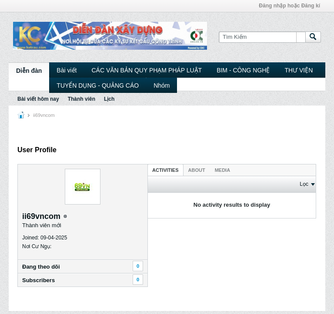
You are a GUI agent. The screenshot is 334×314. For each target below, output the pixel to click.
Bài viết (67, 70)
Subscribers (38, 280)
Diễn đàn (29, 70)
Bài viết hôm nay (38, 99)
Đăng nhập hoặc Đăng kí (289, 6)
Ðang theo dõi (41, 266)
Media (222, 170)
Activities (165, 170)
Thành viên (81, 99)
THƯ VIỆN (298, 70)
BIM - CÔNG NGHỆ (243, 70)
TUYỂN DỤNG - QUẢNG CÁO (98, 85)
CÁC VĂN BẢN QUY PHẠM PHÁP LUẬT (146, 70)
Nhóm (162, 85)
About (196, 170)
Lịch (109, 99)
